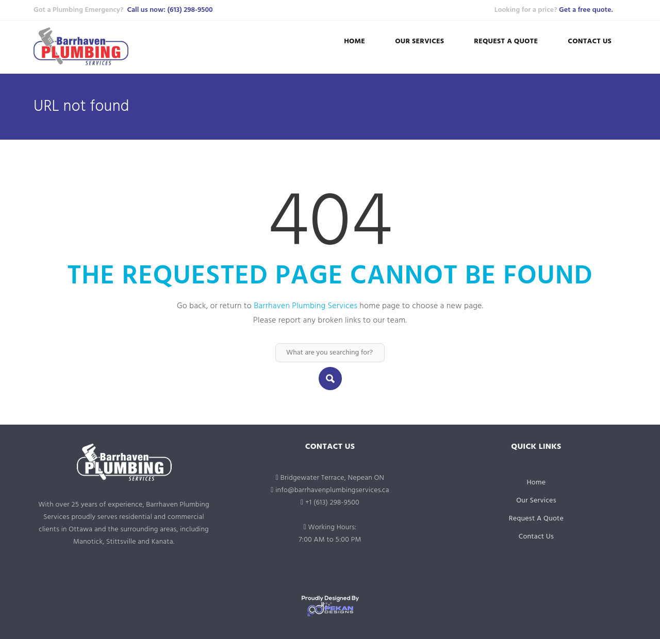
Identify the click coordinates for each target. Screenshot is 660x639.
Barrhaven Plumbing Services (305, 306)
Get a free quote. (586, 10)
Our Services (419, 41)
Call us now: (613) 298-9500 (169, 10)
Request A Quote (506, 41)
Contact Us (590, 41)
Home (354, 41)
